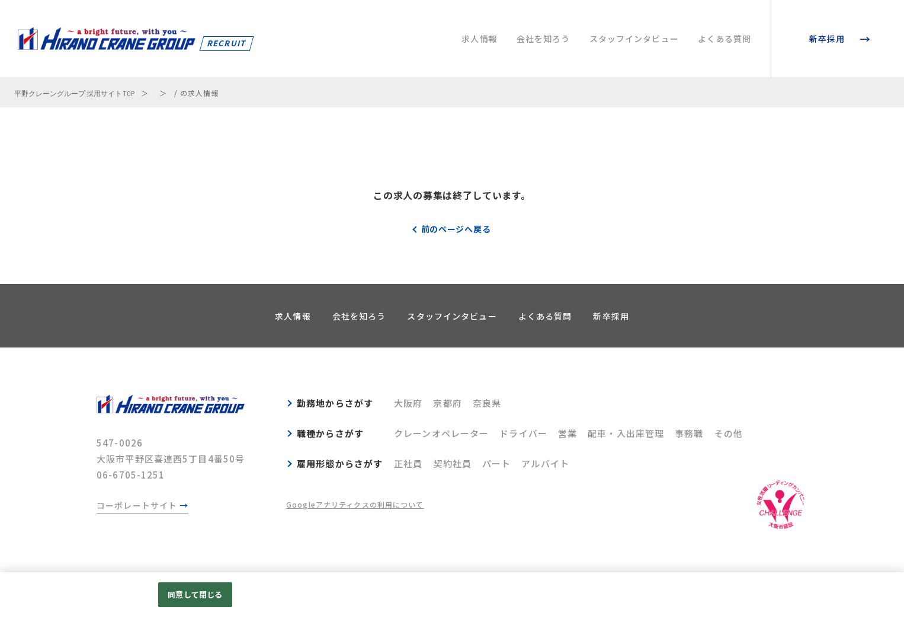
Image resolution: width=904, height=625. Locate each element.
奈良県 (487, 403)
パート (496, 463)
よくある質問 (725, 38)
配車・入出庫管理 (626, 433)
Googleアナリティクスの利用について (355, 504)
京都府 (447, 403)
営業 (567, 433)
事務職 (689, 433)
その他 (728, 433)
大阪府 (408, 403)
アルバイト (545, 463)
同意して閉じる (195, 594)
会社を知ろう (543, 38)
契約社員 (452, 463)
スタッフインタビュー (634, 38)
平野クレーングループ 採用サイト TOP (74, 93)
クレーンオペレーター (441, 433)
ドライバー (523, 433)
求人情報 (479, 38)
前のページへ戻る (456, 229)
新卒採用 (827, 38)
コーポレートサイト (137, 505)
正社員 (408, 463)
